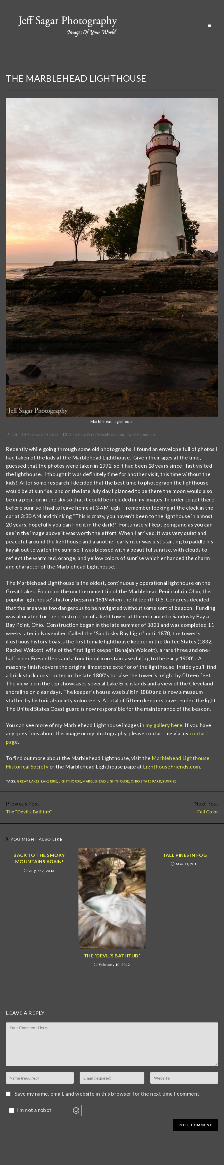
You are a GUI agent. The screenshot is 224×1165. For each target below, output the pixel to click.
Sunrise (169, 781)
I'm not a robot (34, 1110)
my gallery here (164, 725)
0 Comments (145, 434)
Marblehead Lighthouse (106, 781)
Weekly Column (110, 434)
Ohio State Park (81, 434)
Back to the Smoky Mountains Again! (39, 858)
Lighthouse (70, 781)
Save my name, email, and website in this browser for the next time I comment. (108, 1093)
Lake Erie (49, 781)
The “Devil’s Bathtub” (112, 955)
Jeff (14, 434)
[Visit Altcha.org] (76, 1110)
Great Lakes (28, 781)
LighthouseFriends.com (171, 766)
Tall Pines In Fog (185, 855)
